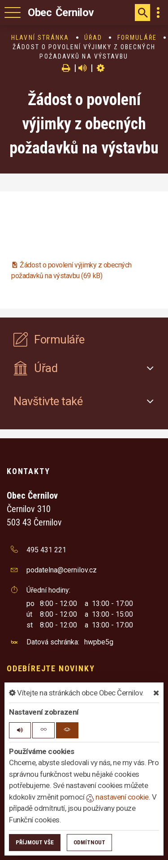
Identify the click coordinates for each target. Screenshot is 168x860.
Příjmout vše (35, 842)
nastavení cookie (117, 796)
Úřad (93, 37)
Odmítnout (89, 842)
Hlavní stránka (40, 37)
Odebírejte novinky (51, 668)
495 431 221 (46, 550)
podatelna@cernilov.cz (61, 570)
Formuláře (137, 37)
